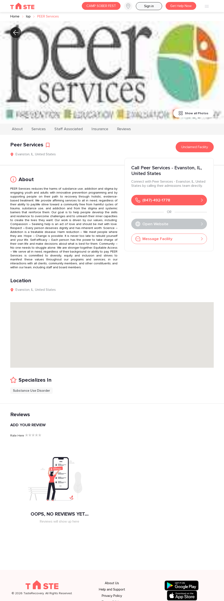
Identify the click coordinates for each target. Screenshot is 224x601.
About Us (112, 583)
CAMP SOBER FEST (101, 6)
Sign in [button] (149, 6)
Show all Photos (193, 113)
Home (14, 16)
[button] (130, 6)
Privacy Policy (112, 596)
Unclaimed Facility (194, 147)
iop (28, 16)
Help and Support (112, 589)
